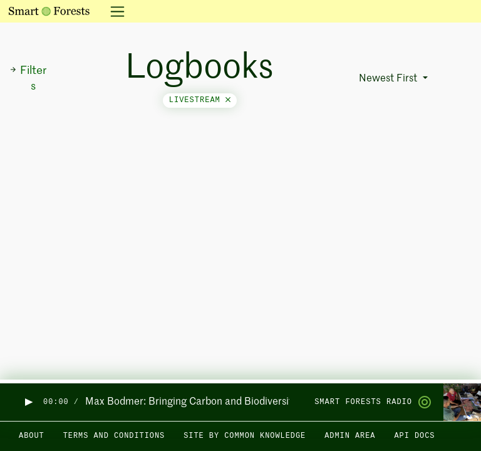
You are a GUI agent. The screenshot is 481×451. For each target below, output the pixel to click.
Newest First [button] (389, 79)
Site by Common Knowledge (245, 436)
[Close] (227, 100)
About (31, 436)
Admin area (349, 436)
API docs (414, 436)
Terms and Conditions (114, 436)
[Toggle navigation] (114, 11)
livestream (199, 100)
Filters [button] (27, 78)
